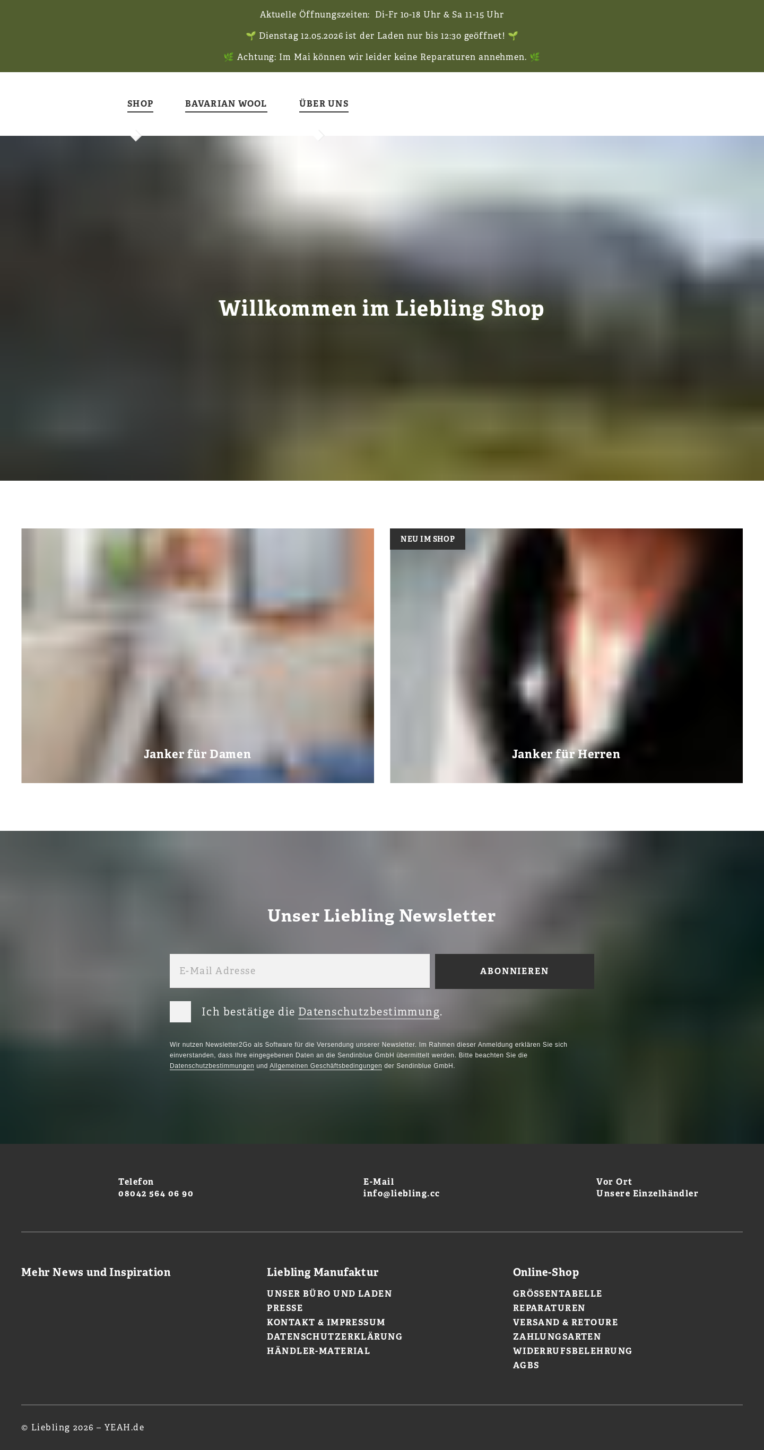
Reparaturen (549, 1308)
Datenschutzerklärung (335, 1336)
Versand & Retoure (565, 1322)
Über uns (324, 104)
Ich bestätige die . (306, 1009)
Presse (285, 1308)
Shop (140, 104)
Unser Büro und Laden (329, 1293)
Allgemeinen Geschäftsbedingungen (326, 1066)
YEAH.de (124, 1427)
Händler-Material (318, 1351)
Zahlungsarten (557, 1336)
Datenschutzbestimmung (369, 1012)
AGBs (526, 1365)
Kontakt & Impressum (326, 1322)
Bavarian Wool (226, 104)
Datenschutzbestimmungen (212, 1066)
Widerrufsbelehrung (573, 1351)
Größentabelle (558, 1293)
